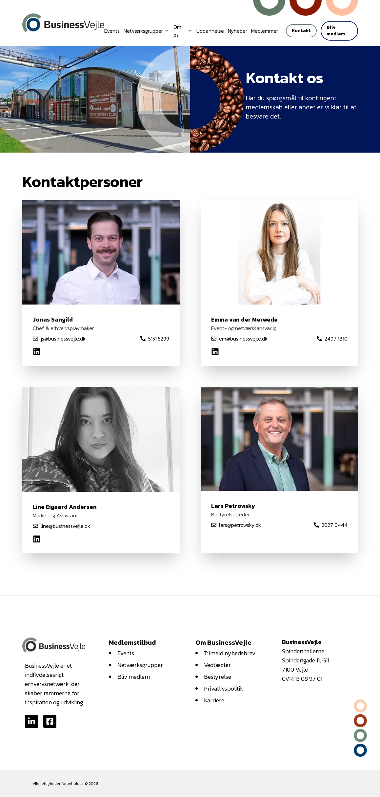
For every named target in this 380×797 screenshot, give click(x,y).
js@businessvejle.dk (63, 339)
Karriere (214, 700)
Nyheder (237, 31)
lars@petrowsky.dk (240, 525)
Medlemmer (264, 31)
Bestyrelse (217, 676)
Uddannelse (210, 31)
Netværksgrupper (140, 664)
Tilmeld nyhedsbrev (229, 653)
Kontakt (301, 30)
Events (112, 31)
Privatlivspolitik (223, 688)
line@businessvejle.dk (65, 526)
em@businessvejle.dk (243, 339)
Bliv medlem (336, 30)
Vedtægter (217, 664)
